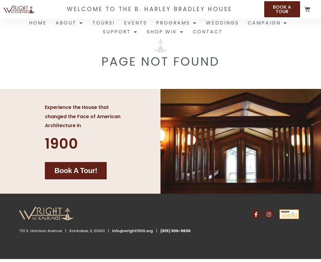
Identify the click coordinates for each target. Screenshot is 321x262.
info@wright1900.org (132, 230)
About (69, 23)
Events (135, 22)
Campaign (268, 23)
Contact (208, 31)
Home (38, 22)
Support (120, 31)
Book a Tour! (75, 171)
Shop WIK (165, 31)
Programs (176, 23)
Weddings (222, 22)
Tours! (103, 22)
